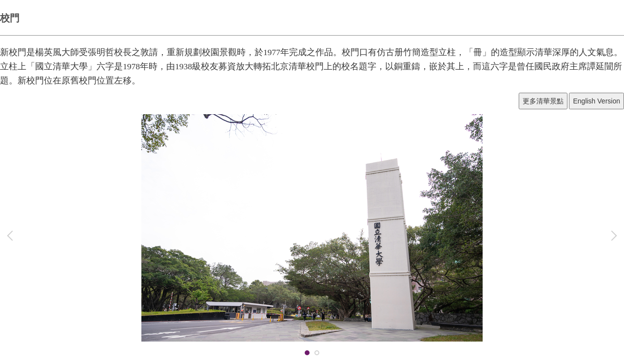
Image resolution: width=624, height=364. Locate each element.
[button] (12, 235)
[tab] (307, 352)
